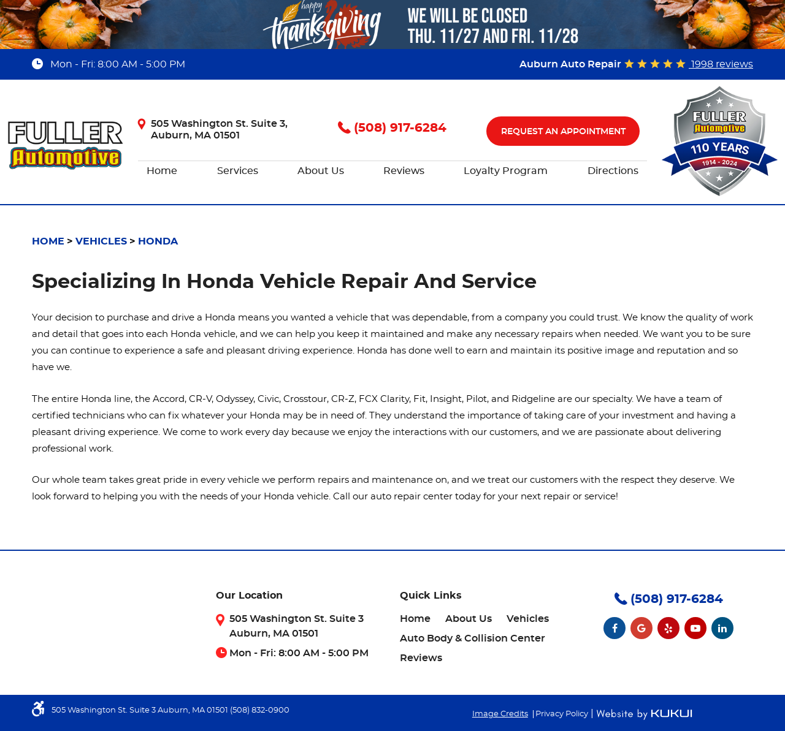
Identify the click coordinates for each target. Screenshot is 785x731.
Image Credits (500, 714)
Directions (613, 171)
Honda (158, 241)
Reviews (403, 171)
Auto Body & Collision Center (472, 638)
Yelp (668, 628)
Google (641, 628)
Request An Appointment (563, 131)
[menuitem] (162, 171)
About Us (320, 171)
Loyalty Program (506, 171)
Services (237, 171)
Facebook (614, 628)
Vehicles (101, 241)
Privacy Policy (561, 714)
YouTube (695, 628)
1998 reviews (721, 64)
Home (162, 171)
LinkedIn (722, 628)
